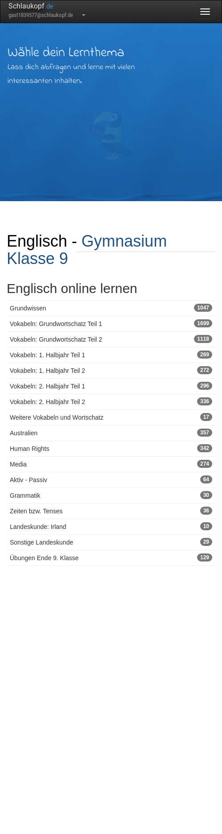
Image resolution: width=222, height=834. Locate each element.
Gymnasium (124, 241)
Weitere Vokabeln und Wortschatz (111, 417)
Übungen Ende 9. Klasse (111, 557)
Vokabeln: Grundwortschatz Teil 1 (111, 323)
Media (111, 464)
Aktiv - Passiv (111, 479)
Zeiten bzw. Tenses (111, 511)
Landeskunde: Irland (111, 526)
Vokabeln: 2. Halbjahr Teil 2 (111, 401)
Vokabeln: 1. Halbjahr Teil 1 (111, 355)
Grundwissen (111, 308)
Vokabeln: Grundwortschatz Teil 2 (111, 339)
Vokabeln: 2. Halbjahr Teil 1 (111, 386)
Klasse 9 (37, 258)
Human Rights (111, 448)
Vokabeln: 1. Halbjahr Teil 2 (111, 370)
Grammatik (111, 495)
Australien (111, 433)
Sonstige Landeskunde (111, 542)
